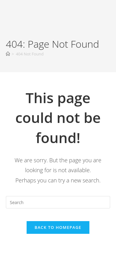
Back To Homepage (58, 227)
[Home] (8, 54)
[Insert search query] (58, 202)
